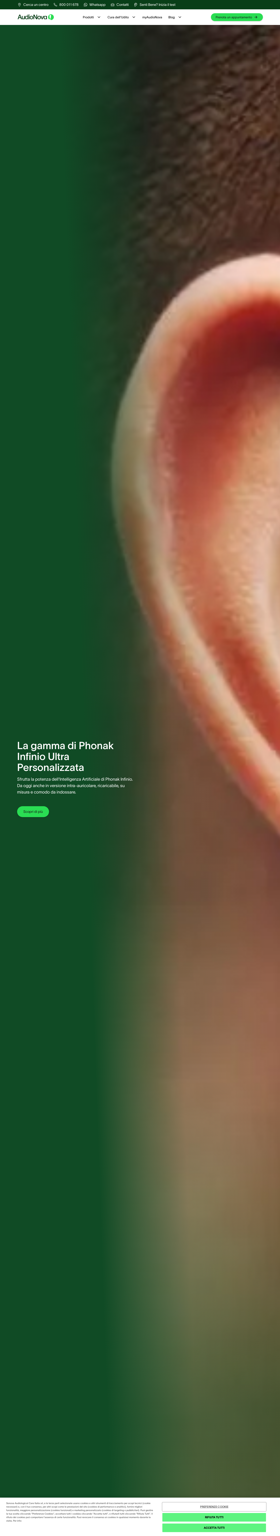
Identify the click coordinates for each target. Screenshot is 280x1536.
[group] (32, 4)
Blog (175, 17)
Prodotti (92, 17)
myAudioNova (152, 17)
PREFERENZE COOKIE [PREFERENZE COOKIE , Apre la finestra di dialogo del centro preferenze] (214, 1506)
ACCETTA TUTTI (214, 1527)
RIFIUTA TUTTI (214, 1517)
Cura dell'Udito (122, 17)
